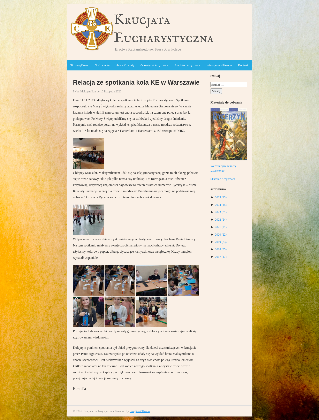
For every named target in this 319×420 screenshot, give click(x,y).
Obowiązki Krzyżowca (154, 65)
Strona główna (79, 65)
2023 (221, 212)
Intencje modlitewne (219, 65)
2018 (221, 249)
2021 (221, 227)
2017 (221, 256)
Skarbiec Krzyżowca (187, 65)
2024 (221, 204)
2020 (221, 234)
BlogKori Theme (140, 411)
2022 (221, 219)
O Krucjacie (102, 65)
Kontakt (243, 65)
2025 (221, 197)
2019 (221, 242)
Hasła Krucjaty (125, 65)
